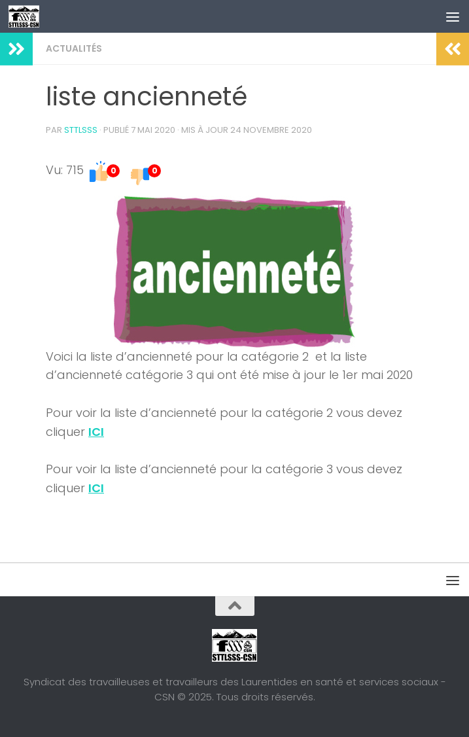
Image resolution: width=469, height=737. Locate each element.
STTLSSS (80, 130)
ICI (96, 431)
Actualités (74, 48)
